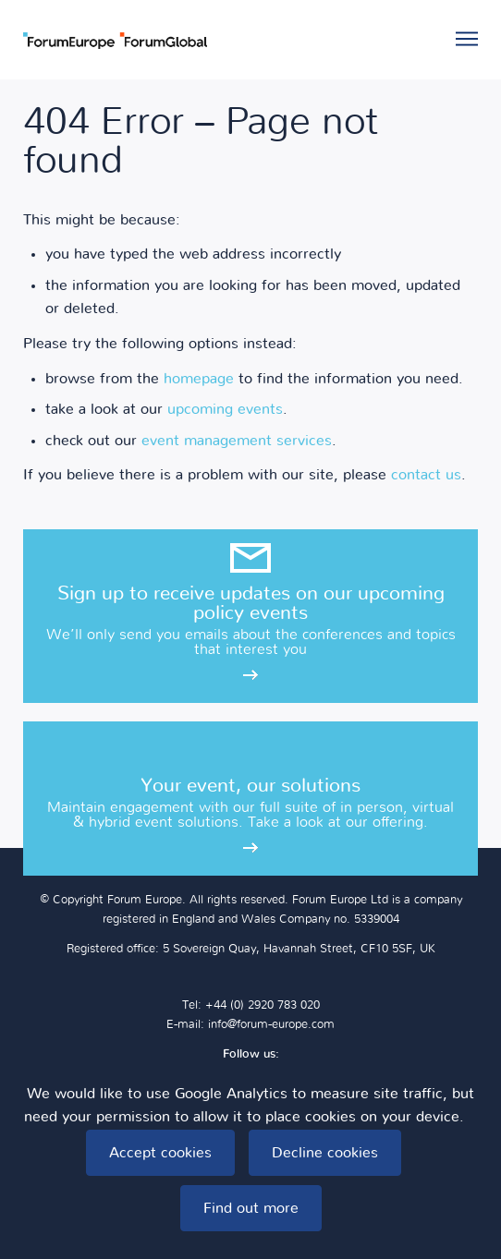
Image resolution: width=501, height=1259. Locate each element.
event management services (236, 440)
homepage (199, 378)
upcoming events (225, 409)
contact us (426, 474)
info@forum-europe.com (271, 1025)
